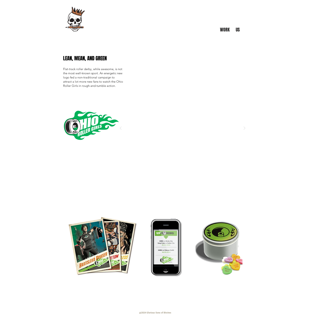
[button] (182, 128)
